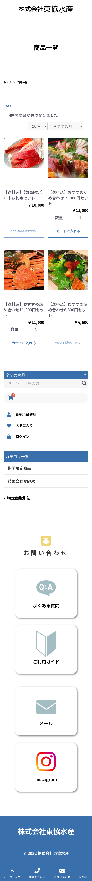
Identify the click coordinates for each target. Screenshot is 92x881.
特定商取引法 (17, 498)
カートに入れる (68, 231)
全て (9, 106)
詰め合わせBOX (21, 481)
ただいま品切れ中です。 (23, 231)
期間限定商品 (19, 468)
